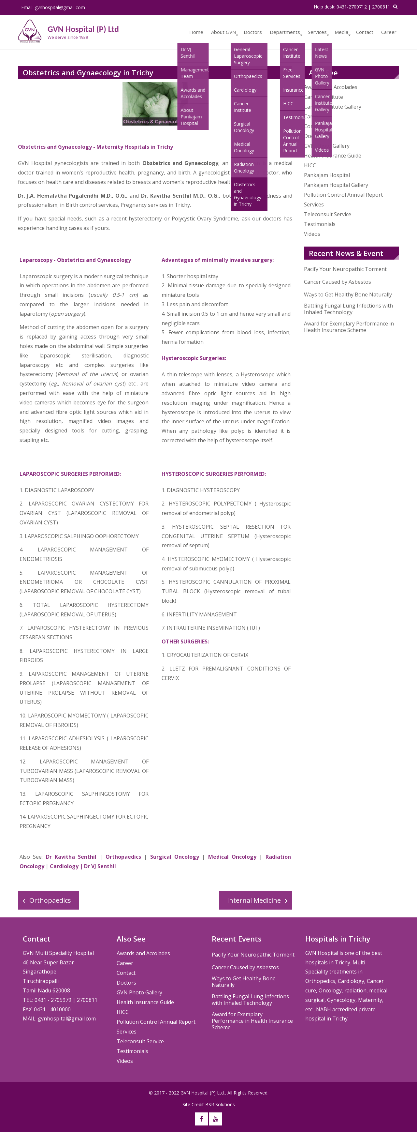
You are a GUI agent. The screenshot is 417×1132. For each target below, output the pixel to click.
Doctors (253, 32)
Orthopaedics (123, 856)
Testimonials (320, 224)
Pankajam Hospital (327, 175)
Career (388, 32)
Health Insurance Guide (332, 155)
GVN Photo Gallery (327, 145)
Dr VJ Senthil (100, 866)
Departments (285, 32)
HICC (310, 165)
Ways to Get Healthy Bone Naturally (348, 294)
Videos (312, 233)
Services (317, 32)
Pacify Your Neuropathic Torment (345, 269)
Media (341, 32)
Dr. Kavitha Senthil (166, 195)
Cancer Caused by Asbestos (337, 282)
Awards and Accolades (143, 953)
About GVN (223, 32)
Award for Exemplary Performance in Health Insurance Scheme (349, 326)
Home (196, 32)
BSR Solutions (220, 1104)
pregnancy (151, 172)
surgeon (138, 402)
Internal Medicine (254, 900)
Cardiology (64, 866)
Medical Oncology (234, 856)
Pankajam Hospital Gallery (336, 185)
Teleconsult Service (327, 214)
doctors (272, 218)
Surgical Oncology (174, 856)
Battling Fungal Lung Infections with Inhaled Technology (348, 308)
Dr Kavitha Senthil (71, 856)
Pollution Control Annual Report (343, 194)
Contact (364, 32)
